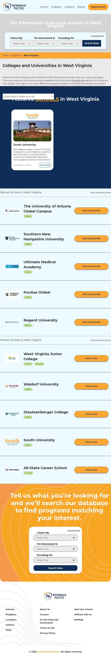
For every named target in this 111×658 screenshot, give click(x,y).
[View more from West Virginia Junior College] (91, 358)
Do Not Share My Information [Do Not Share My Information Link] (49, 621)
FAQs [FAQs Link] (8, 630)
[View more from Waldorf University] (91, 386)
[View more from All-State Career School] (91, 470)
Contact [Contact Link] (44, 614)
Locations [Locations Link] (11, 619)
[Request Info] (98, 7)
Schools (44, 7)
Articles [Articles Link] (10, 625)
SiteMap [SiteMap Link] (78, 619)
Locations (69, 7)
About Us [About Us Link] (45, 609)
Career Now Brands (48, 652)
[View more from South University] (91, 442)
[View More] (45, 165)
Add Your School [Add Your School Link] (83, 609)
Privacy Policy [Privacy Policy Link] (47, 633)
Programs (56, 7)
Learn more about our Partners (100, 192)
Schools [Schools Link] (10, 609)
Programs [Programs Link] (11, 614)
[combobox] (21, 43)
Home (6, 55)
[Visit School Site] (91, 210)
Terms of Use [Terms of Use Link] (47, 628)
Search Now (91, 43)
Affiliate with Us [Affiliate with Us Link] (83, 614)
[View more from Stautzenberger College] (91, 414)
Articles (81, 7)
